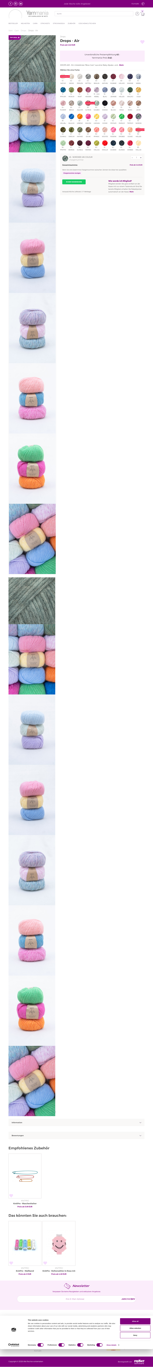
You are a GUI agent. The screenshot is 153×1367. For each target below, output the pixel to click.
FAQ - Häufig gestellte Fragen (47, 1327)
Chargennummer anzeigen (72, 173)
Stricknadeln (59, 23)
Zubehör (71, 23)
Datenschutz (77, 1330)
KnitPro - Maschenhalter (25, 1203)
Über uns (75, 1324)
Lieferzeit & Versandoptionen (47, 1333)
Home (11, 1324)
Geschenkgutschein (87, 23)
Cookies (74, 1333)
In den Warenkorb (74, 182)
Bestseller (13, 23)
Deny (135, 1353)
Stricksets (45, 23)
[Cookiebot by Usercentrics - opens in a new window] (13, 1362)
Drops (24, 30)
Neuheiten (25, 23)
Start (10, 30)
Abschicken (126, 1299)
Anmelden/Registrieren (45, 1324)
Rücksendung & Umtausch (46, 1330)
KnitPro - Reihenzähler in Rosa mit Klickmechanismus (58, 1271)
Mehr (121, 65)
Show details (111, 1363)
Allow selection (135, 1346)
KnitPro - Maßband (25, 1271)
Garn (35, 23)
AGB (73, 1327)
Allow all (135, 1339)
